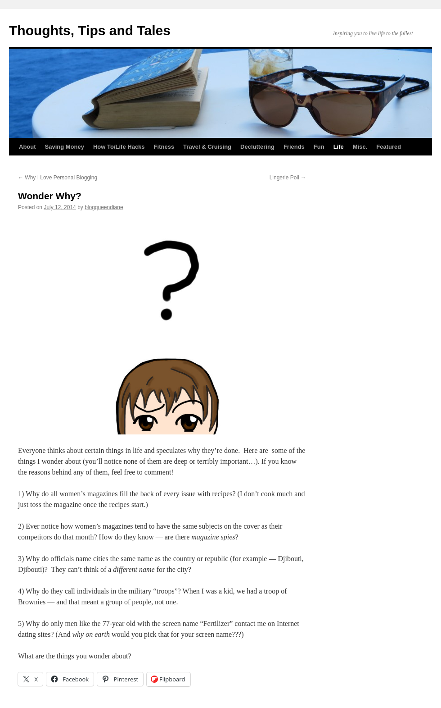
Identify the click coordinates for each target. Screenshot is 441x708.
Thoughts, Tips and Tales (90, 30)
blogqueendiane (104, 207)
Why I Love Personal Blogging (57, 177)
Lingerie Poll (288, 177)
